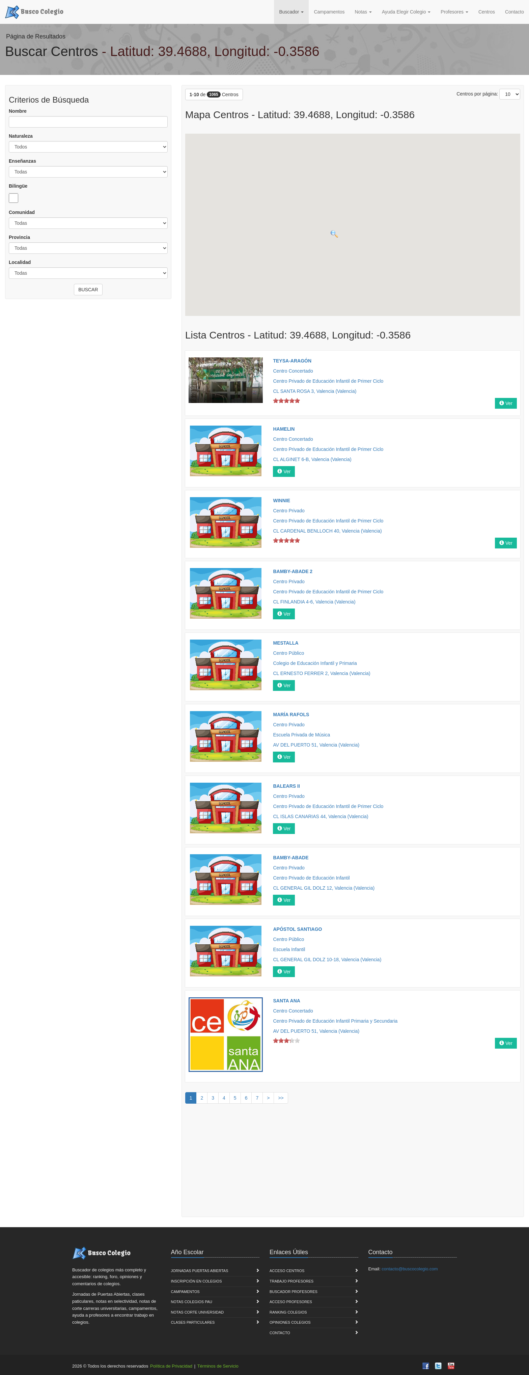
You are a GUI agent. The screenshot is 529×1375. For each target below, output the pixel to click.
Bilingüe (18, 186)
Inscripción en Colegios (196, 1281)
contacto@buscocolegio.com (410, 1268)
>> (280, 1098)
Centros (486, 12)
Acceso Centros (287, 1271)
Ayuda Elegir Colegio (406, 12)
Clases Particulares (193, 1322)
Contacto (514, 12)
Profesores (454, 12)
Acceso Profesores (291, 1302)
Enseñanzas (22, 161)
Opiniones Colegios (290, 1322)
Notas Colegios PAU (191, 1302)
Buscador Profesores (293, 1292)
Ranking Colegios (288, 1312)
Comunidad (22, 212)
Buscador (291, 12)
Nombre (18, 111)
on (275, 400)
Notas (363, 12)
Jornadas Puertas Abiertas (199, 1271)
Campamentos (329, 12)
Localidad (20, 262)
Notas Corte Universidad (197, 1312)
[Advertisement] (352, 1162)
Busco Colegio (34, 11)
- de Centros (214, 94)
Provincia (19, 237)
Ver (505, 403)
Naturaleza (21, 136)
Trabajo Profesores (291, 1281)
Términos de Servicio (218, 1366)
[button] (329, 170)
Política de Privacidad (171, 1366)
